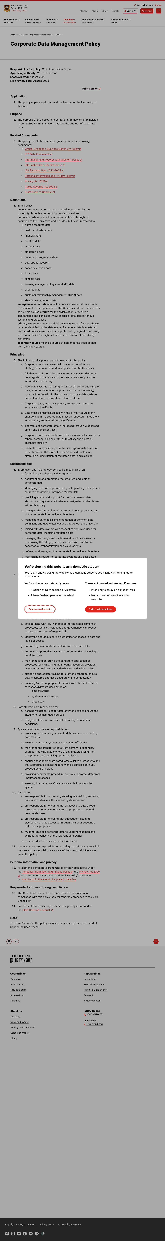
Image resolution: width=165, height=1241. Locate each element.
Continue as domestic (39, 609)
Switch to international (100, 609)
